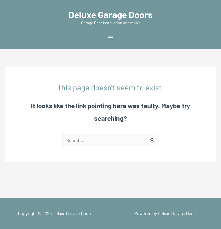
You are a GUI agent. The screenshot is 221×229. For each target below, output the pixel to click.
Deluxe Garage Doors (110, 14)
